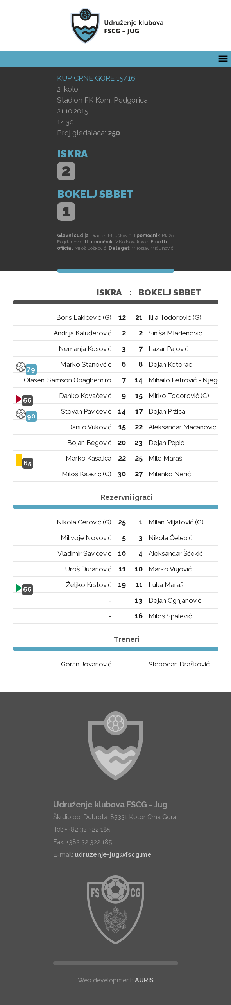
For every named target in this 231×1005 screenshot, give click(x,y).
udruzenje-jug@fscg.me (113, 854)
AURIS (144, 980)
